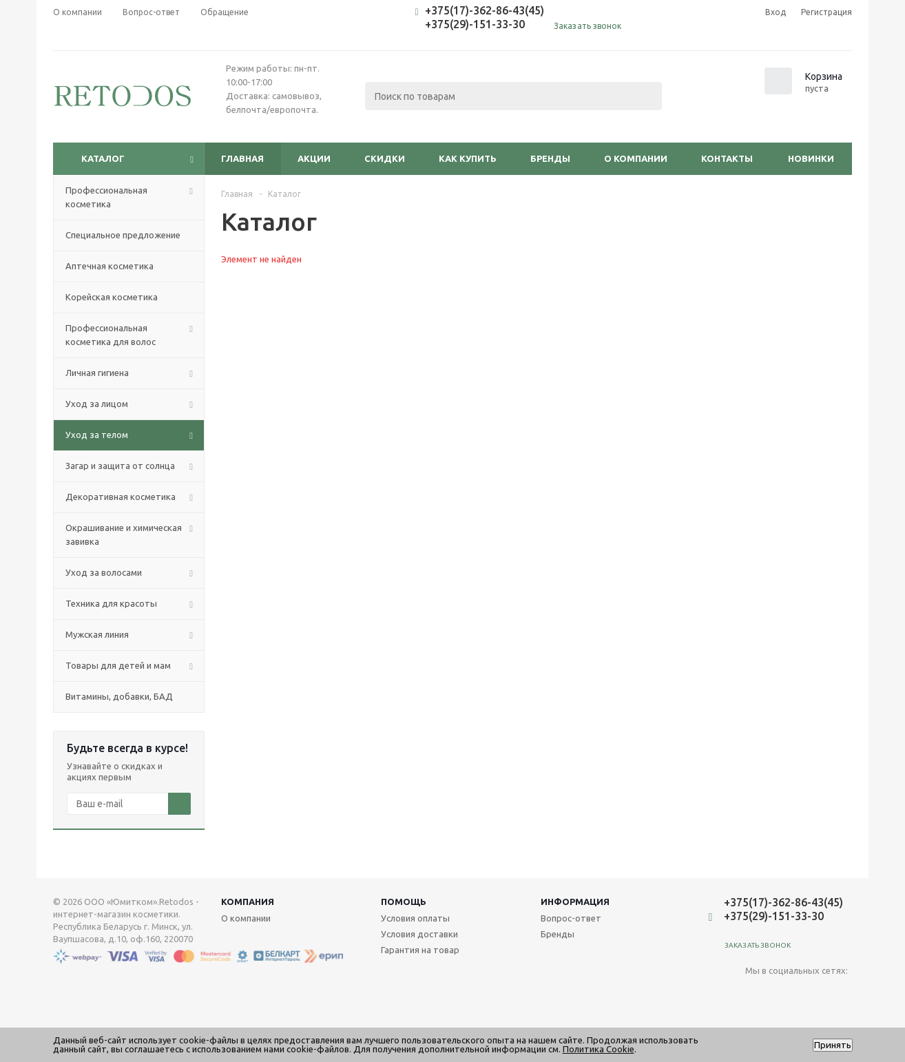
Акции (314, 158)
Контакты (727, 158)
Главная (242, 158)
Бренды (550, 158)
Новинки (811, 158)
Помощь (403, 901)
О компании (635, 158)
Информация (575, 901)
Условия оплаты (415, 918)
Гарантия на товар (420, 950)
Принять (832, 1045)
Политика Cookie (598, 1049)
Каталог (103, 158)
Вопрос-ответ (571, 918)
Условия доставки (419, 934)
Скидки (384, 158)
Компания (247, 901)
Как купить (468, 158)
